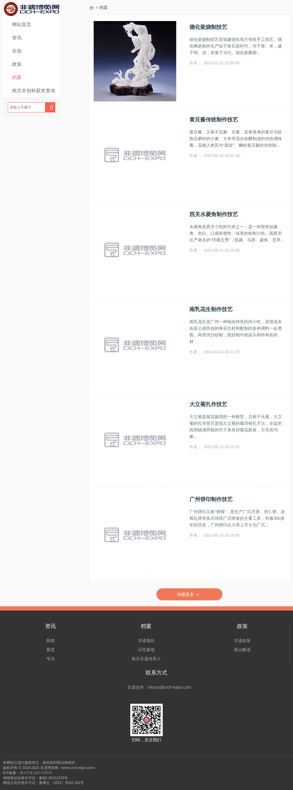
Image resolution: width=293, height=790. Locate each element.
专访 (50, 658)
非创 (17, 51)
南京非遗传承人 (146, 658)
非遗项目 (146, 640)
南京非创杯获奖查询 (33, 90)
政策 (17, 64)
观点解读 (242, 649)
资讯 (17, 37)
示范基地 (146, 649)
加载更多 (189, 594)
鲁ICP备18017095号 (36, 773)
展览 (50, 649)
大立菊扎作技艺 (208, 404)
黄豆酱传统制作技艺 (213, 120)
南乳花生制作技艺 (211, 309)
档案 (17, 77)
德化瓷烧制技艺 (208, 27)
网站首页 (21, 24)
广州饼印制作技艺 (211, 499)
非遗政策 (242, 640)
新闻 (50, 640)
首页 (92, 7)
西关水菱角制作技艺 (213, 214)
